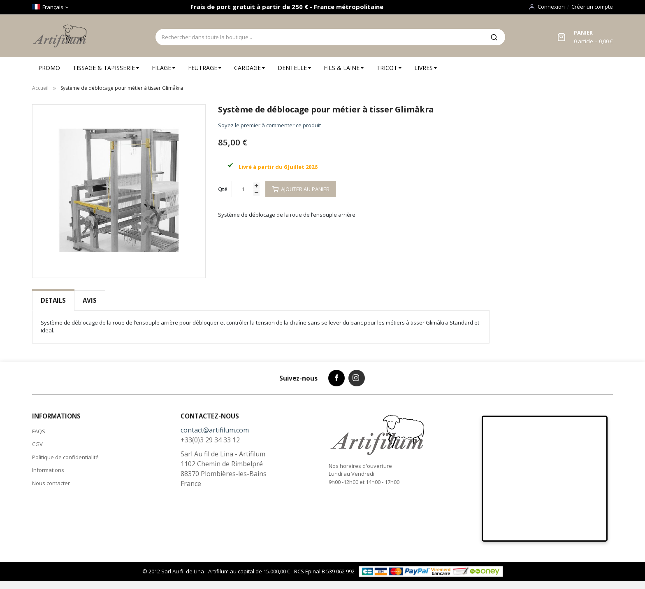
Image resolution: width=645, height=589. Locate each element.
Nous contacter (51, 483)
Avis (90, 300)
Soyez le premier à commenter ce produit (269, 125)
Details (53, 300)
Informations (48, 470)
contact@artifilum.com (215, 430)
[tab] (53, 300)
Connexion (551, 6)
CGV (37, 444)
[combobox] (319, 37)
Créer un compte (592, 6)
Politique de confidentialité (65, 457)
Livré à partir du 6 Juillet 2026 (278, 167)
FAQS (38, 431)
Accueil (40, 87)
